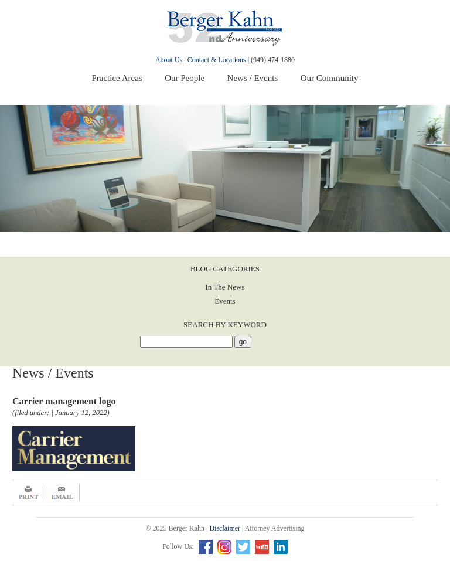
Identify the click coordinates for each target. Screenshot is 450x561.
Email (62, 492)
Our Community (330, 78)
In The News (225, 287)
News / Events (252, 78)
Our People (184, 78)
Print (28, 492)
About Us (168, 60)
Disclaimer (224, 528)
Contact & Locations (217, 60)
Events (224, 301)
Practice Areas (116, 78)
